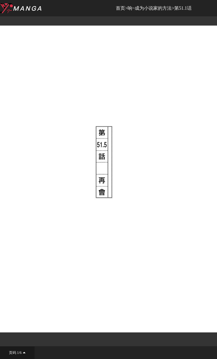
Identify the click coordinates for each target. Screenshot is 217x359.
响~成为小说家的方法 (150, 8)
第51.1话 (183, 8)
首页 (120, 8)
